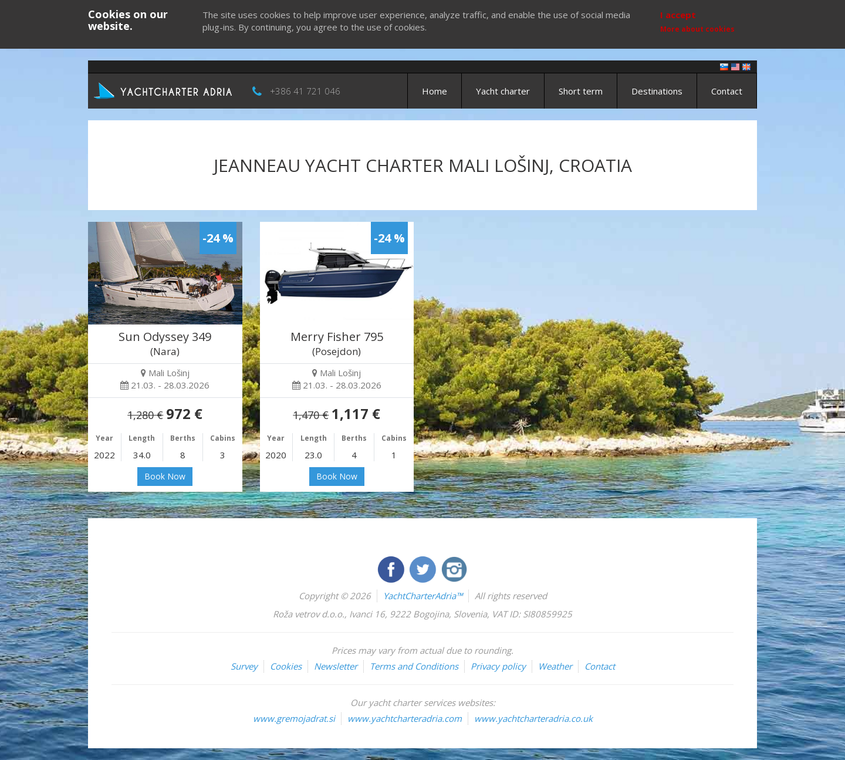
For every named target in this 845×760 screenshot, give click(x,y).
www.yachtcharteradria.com (404, 718)
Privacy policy (498, 666)
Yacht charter (503, 91)
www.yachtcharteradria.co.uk (533, 718)
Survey (244, 666)
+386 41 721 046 (305, 91)
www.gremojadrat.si (294, 718)
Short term (581, 91)
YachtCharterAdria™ (422, 596)
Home (434, 91)
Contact (726, 91)
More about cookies (697, 29)
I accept (678, 15)
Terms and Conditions (414, 666)
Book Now (164, 476)
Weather (555, 666)
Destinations (656, 91)
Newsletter (335, 666)
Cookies (286, 666)
